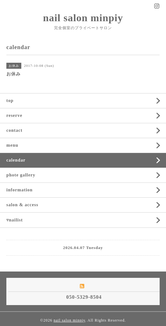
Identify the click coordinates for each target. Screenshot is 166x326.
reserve (14, 115)
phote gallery (20, 175)
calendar (15, 160)
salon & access (22, 204)
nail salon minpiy (83, 17)
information (19, 190)
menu (12, 145)
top (9, 100)
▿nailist (14, 220)
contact (14, 130)
